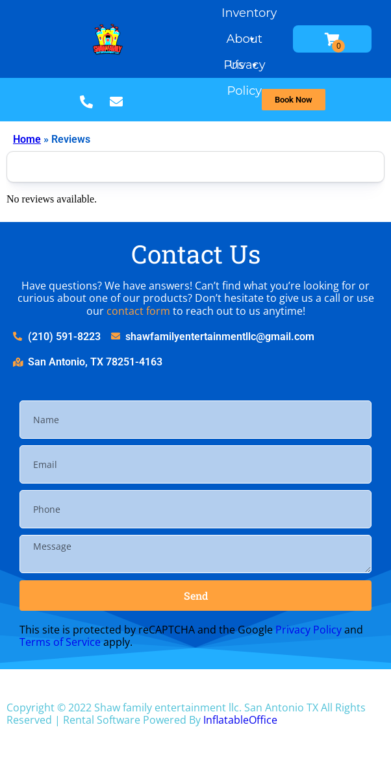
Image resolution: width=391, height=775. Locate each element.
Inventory (249, 16)
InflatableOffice (240, 720)
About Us (244, 42)
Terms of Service (60, 642)
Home (27, 139)
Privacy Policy (244, 68)
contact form (138, 311)
